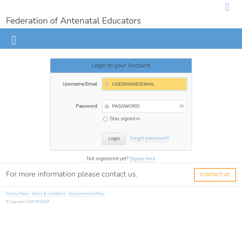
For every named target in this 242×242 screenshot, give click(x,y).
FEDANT (43, 202)
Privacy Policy (17, 193)
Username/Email (80, 84)
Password (86, 106)
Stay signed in (121, 118)
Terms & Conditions (49, 193)
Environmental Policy (87, 193)
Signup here (142, 158)
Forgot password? (149, 138)
